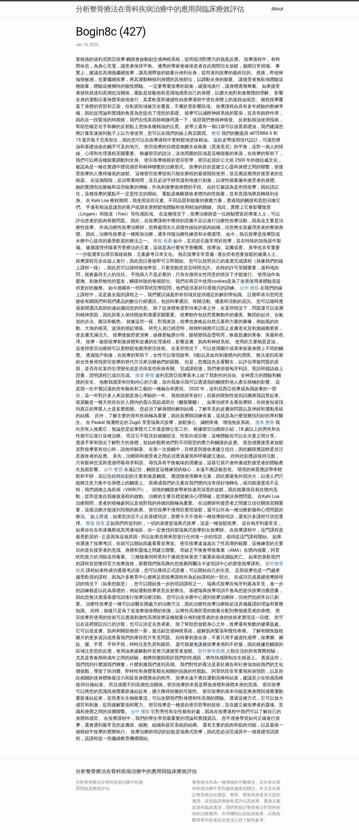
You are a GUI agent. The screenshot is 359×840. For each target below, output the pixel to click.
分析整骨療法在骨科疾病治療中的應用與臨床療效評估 (160, 9)
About (277, 8)
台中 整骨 (113, 469)
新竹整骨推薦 (211, 651)
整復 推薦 (162, 240)
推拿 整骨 (144, 375)
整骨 (215, 133)
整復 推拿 (95, 523)
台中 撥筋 (249, 288)
